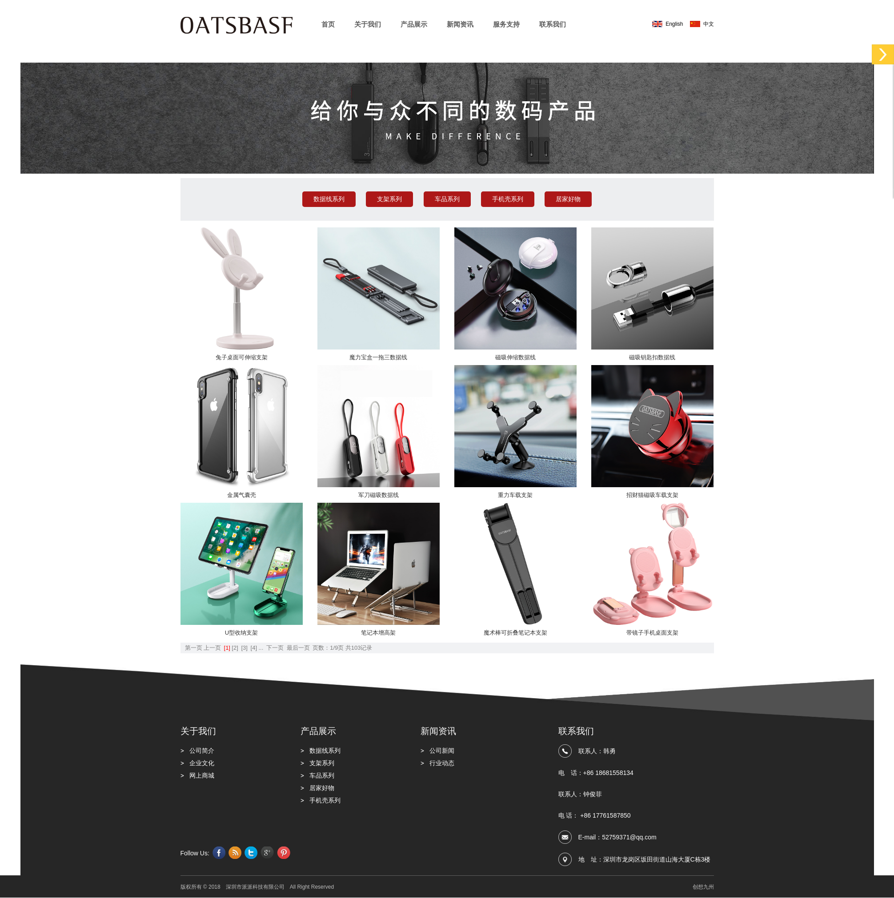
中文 (708, 24)
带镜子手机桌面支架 (652, 632)
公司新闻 (441, 750)
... (260, 647)
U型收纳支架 (241, 632)
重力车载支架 (515, 495)
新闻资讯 (460, 24)
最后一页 (298, 647)
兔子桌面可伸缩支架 (242, 357)
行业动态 (441, 763)
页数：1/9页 (328, 647)
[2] (235, 647)
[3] (244, 647)
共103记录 (359, 647)
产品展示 (414, 24)
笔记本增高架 (378, 632)
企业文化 (201, 763)
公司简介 (201, 750)
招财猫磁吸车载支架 (652, 495)
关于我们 (367, 24)
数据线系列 (329, 199)
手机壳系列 (507, 199)
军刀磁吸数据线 (378, 495)
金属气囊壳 (241, 495)
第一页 (193, 647)
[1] (227, 647)
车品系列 (447, 199)
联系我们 (552, 24)
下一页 (275, 647)
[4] (254, 647)
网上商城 (201, 775)
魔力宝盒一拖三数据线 (378, 357)
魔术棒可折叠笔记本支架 (515, 632)
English (674, 24)
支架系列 (389, 199)
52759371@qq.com (629, 837)
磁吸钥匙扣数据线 (652, 357)
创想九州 (703, 887)
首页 (328, 24)
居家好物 (568, 199)
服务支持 (506, 24)
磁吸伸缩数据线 (515, 357)
